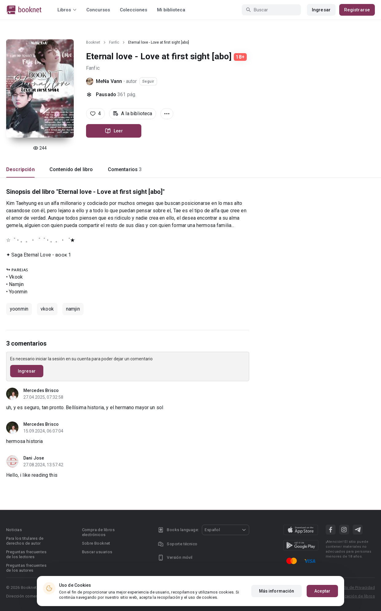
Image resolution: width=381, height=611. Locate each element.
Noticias (14, 529)
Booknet (93, 42)
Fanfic (114, 42)
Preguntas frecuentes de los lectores (26, 554)
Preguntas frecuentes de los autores (26, 568)
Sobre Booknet (96, 543)
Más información (276, 591)
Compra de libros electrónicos (98, 532)
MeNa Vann (109, 81)
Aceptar (322, 591)
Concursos (98, 10)
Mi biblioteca (171, 10)
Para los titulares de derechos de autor (24, 541)
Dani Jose (33, 458)
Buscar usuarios (97, 552)
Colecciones (133, 10)
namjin (73, 309)
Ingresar (321, 10)
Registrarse (357, 10)
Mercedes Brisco (41, 390)
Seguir (148, 81)
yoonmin (19, 309)
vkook (47, 309)
